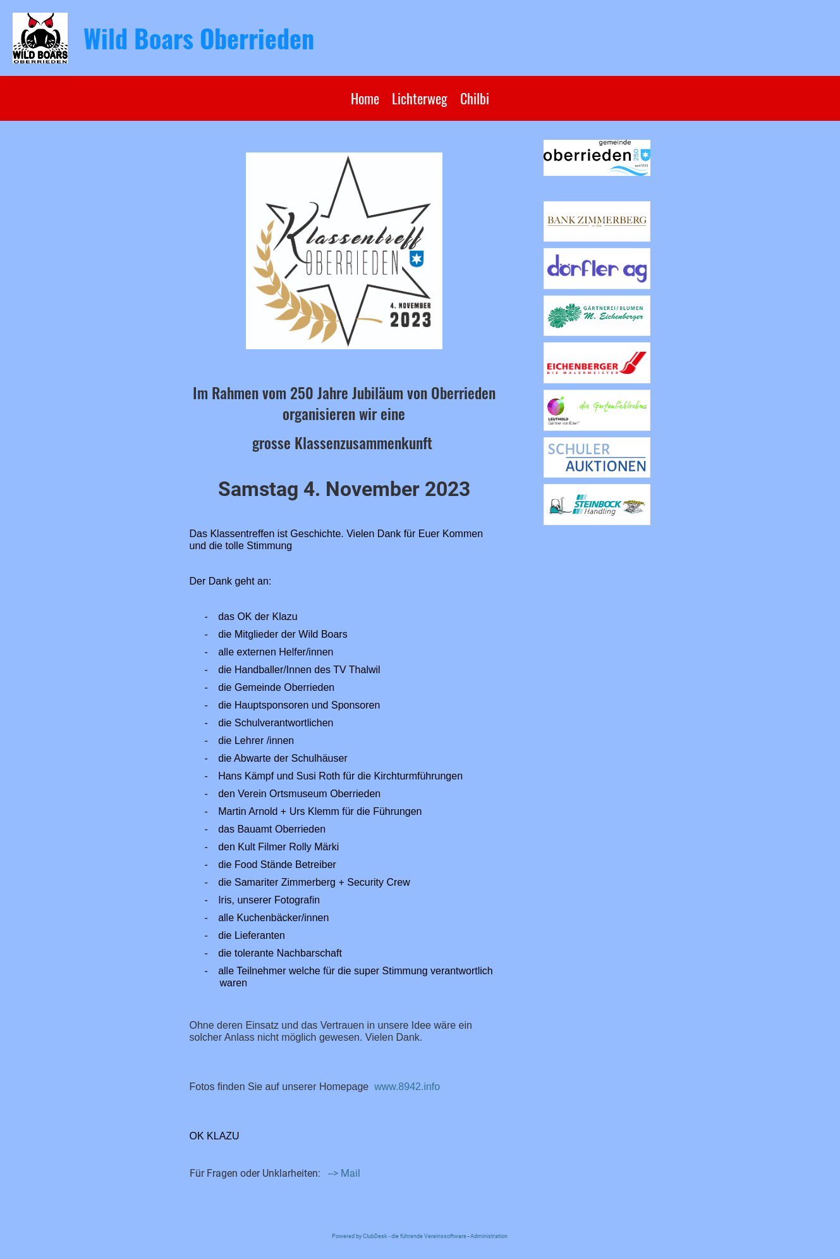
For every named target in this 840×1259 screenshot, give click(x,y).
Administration (489, 1235)
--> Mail (344, 1173)
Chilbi (474, 98)
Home (365, 98)
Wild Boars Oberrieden (198, 38)
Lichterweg (419, 98)
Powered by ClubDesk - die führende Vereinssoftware (399, 1235)
